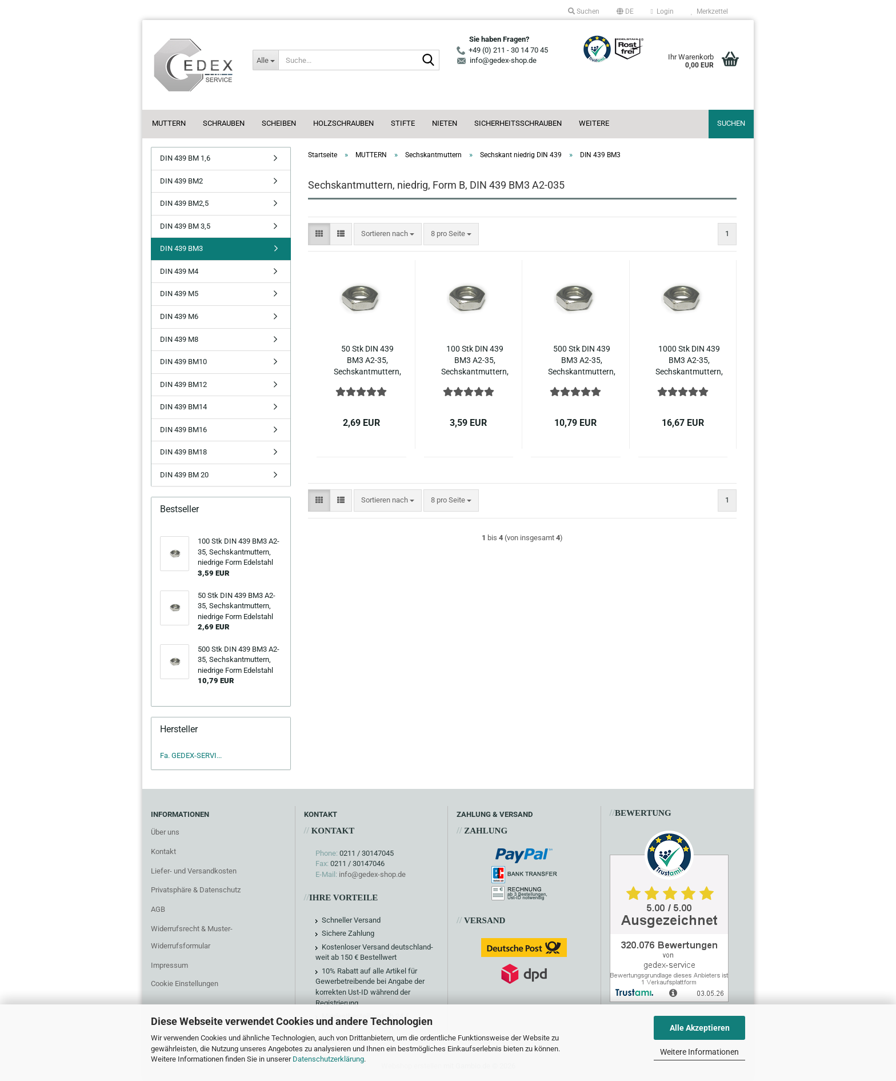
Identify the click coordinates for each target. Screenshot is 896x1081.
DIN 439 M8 (179, 339)
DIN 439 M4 (179, 271)
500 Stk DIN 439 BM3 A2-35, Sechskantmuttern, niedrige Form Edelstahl (581, 360)
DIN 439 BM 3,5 (185, 226)
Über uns (165, 832)
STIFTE (403, 123)
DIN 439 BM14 (183, 406)
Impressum (169, 965)
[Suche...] (265, 60)
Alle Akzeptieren (700, 1027)
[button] (625, 11)
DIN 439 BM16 (183, 429)
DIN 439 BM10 (183, 361)
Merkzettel (709, 11)
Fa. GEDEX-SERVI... (191, 755)
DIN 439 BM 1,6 (185, 158)
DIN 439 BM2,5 (184, 203)
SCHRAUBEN (224, 123)
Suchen (731, 123)
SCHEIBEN (279, 123)
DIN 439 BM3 (181, 248)
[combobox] (388, 234)
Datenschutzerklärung (328, 1059)
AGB (158, 909)
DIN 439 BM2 (181, 181)
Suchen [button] (583, 11)
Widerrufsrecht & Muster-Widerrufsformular (192, 937)
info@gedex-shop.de (372, 874)
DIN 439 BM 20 (184, 474)
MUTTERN (169, 123)
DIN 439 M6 (179, 316)
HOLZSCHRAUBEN (343, 123)
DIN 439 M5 (179, 293)
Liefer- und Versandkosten (194, 871)
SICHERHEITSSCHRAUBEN (518, 123)
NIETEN (444, 123)
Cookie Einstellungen (184, 983)
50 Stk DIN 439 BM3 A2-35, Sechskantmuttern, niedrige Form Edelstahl (367, 360)
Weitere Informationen (699, 1051)
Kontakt (163, 851)
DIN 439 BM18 (183, 452)
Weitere (594, 123)
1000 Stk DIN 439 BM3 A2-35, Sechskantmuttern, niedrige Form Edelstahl (689, 360)
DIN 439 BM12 (183, 384)
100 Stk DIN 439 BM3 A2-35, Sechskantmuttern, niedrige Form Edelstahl (475, 360)
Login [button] (662, 11)
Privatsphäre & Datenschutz (196, 889)
